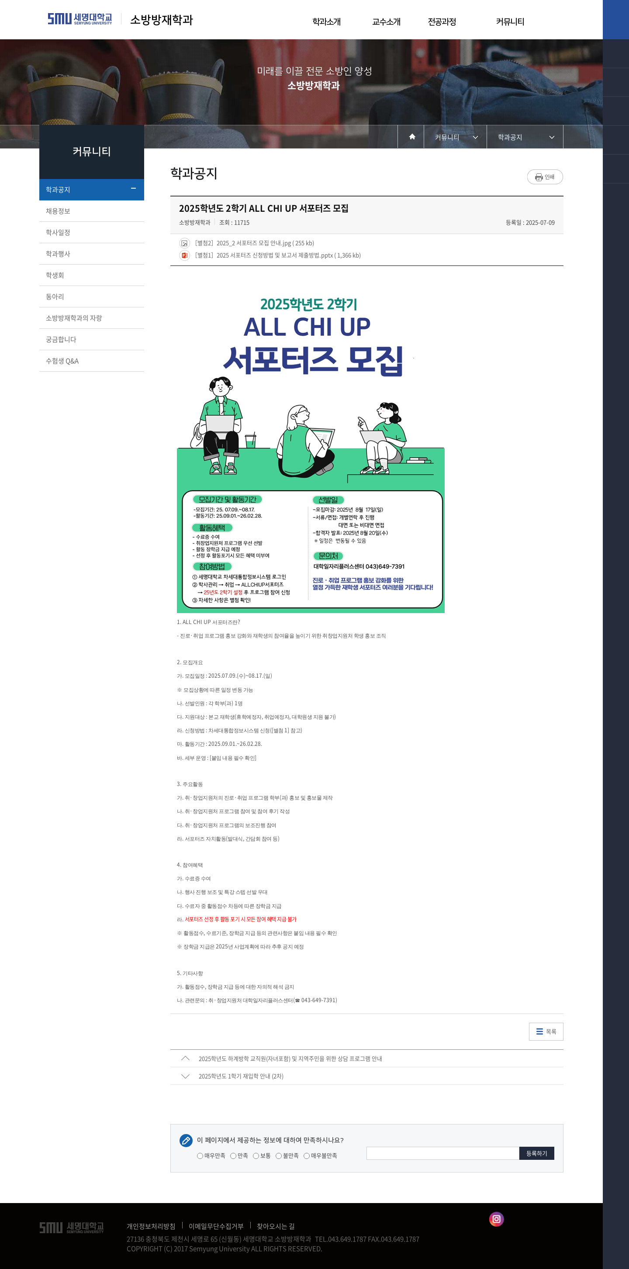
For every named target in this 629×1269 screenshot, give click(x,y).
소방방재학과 (163, 20)
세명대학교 (80, 18)
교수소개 (386, 22)
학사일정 (91, 232)
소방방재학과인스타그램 (496, 1219)
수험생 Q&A (91, 361)
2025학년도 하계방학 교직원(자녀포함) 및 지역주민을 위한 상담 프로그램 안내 (290, 1058)
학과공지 (91, 189)
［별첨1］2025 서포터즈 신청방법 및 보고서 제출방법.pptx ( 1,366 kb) (275, 254)
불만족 (287, 1155)
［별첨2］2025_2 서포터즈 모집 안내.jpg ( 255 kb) (252, 242)
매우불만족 (320, 1155)
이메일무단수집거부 (216, 1226)
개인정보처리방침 (151, 1226)
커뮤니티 (510, 22)
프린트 (545, 176)
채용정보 (91, 211)
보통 (262, 1155)
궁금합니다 (91, 339)
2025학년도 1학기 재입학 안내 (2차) (241, 1076)
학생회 (91, 275)
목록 (551, 1031)
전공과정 (442, 22)
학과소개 (326, 22)
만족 (239, 1155)
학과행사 (91, 254)
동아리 (91, 296)
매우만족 (211, 1155)
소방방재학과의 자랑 (91, 318)
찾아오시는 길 (276, 1226)
